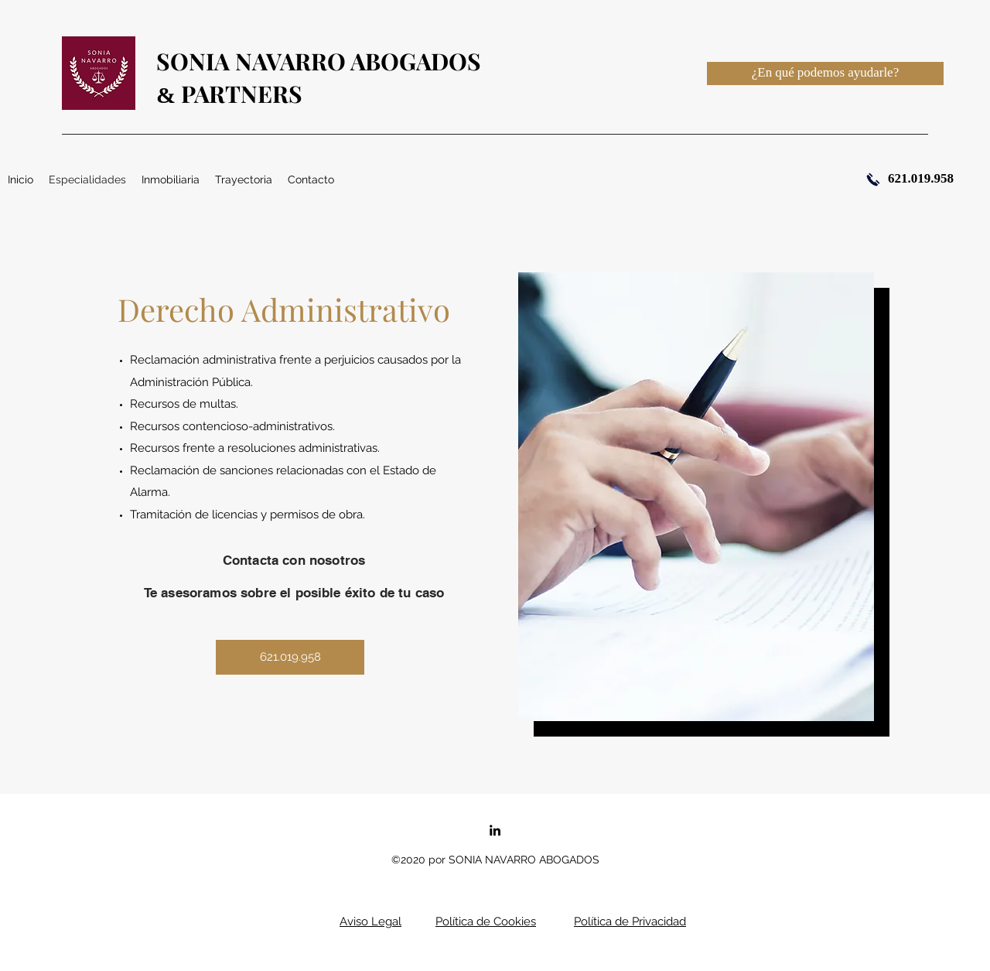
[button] (170, 179)
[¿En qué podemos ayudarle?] (825, 73)
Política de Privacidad (630, 921)
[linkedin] (495, 830)
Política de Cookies (485, 921)
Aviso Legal (370, 921)
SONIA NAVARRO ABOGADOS (318, 61)
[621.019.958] (290, 657)
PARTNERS (239, 93)
